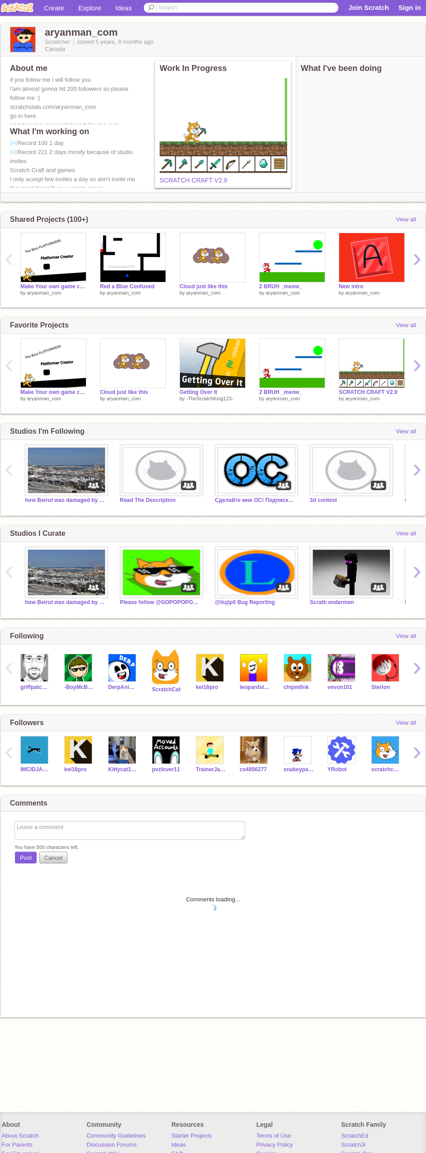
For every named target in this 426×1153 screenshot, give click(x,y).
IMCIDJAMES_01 (35, 769)
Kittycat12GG (123, 769)
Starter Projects (191, 1135)
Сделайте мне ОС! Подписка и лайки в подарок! (255, 500)
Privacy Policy (274, 1144)
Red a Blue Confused (127, 286)
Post (26, 857)
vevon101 (339, 687)
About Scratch (20, 1135)
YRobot (337, 769)
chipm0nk (296, 687)
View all (406, 219)
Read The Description (147, 500)
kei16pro (207, 687)
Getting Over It (198, 392)
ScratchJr (353, 1144)
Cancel (53, 857)
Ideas (123, 8)
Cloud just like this (204, 286)
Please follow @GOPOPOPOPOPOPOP (160, 602)
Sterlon (380, 687)
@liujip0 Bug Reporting (245, 602)
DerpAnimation (123, 687)
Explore (89, 8)
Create (54, 8)
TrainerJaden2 (211, 769)
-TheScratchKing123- (209, 398)
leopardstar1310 (255, 687)
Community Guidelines (116, 1135)
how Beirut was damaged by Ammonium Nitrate (65, 500)
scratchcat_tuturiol (386, 769)
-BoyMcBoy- (79, 687)
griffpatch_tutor (35, 687)
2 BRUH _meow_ (280, 286)
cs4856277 (253, 769)
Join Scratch (368, 7)
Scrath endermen (332, 602)
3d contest (323, 500)
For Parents (17, 1144)
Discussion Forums (111, 1144)
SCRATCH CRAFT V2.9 (193, 180)
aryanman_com (44, 292)
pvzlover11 (166, 769)
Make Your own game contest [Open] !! (53, 286)
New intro (351, 286)
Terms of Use (273, 1135)
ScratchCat (166, 689)
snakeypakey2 (299, 769)
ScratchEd (354, 1135)
